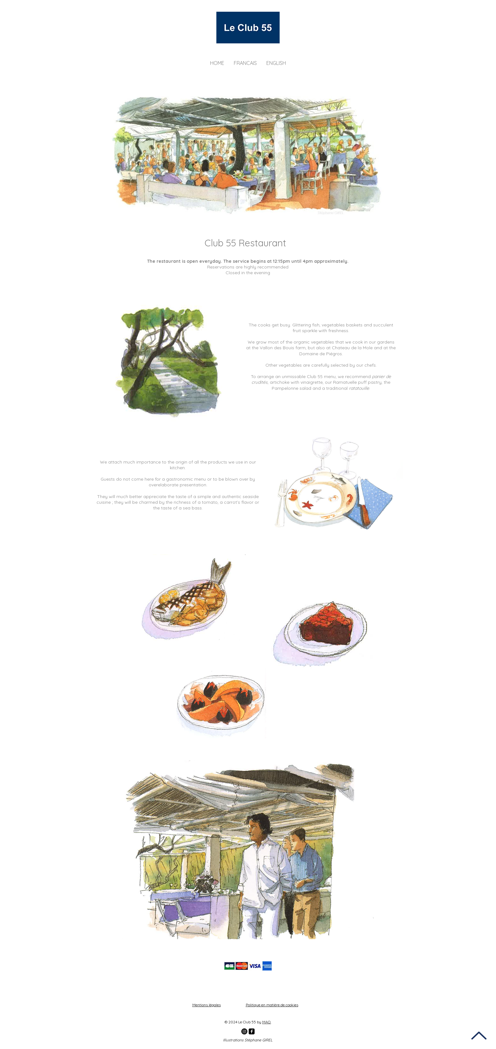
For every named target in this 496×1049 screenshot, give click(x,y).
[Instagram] (244, 1031)
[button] (245, 63)
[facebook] (252, 1031)
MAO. (266, 1022)
